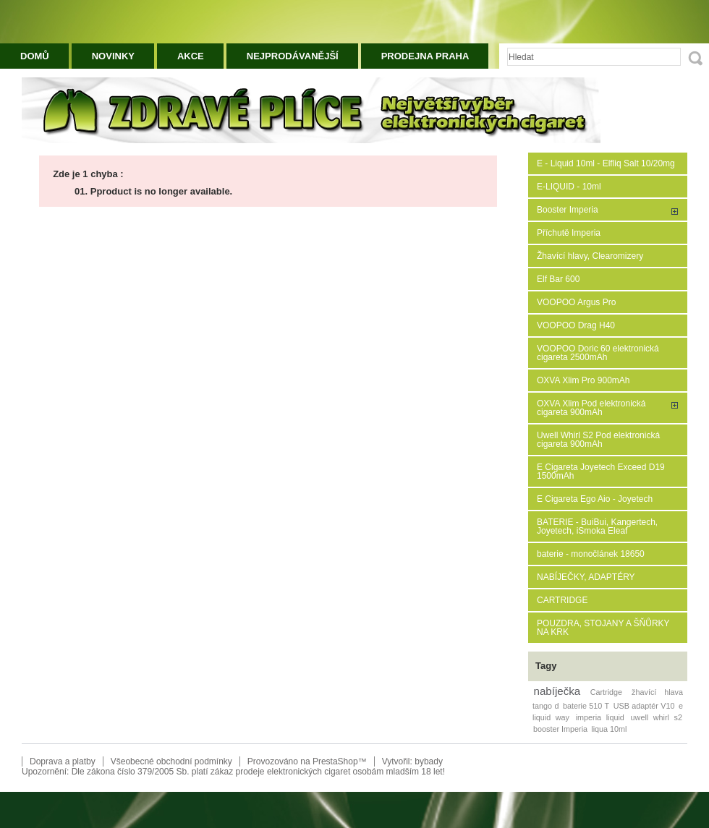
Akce (190, 56)
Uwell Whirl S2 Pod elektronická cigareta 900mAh (598, 439)
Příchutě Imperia (568, 233)
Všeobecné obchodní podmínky (171, 761)
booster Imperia (560, 729)
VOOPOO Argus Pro (576, 302)
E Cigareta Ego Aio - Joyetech (595, 499)
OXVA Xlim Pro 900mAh (583, 380)
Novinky (113, 56)
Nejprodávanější (293, 56)
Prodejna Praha (425, 56)
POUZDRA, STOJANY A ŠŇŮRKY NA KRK (603, 627)
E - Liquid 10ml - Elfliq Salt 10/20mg (606, 163)
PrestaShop (335, 761)
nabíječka (557, 691)
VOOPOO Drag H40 (576, 325)
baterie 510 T (586, 705)
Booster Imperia (567, 210)
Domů (34, 56)
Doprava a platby (62, 761)
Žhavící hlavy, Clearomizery (590, 256)
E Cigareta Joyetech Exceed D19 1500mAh (601, 471)
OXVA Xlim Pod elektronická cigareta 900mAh (591, 407)
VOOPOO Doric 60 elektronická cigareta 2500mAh (598, 352)
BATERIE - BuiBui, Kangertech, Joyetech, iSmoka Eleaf (597, 526)
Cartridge (606, 692)
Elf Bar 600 (558, 279)
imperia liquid (600, 717)
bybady (429, 761)
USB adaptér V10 (644, 705)
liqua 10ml (609, 729)
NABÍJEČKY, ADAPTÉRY (586, 577)
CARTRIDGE (562, 600)
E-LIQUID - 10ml (569, 187)
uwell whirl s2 (656, 717)
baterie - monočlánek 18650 (591, 554)
